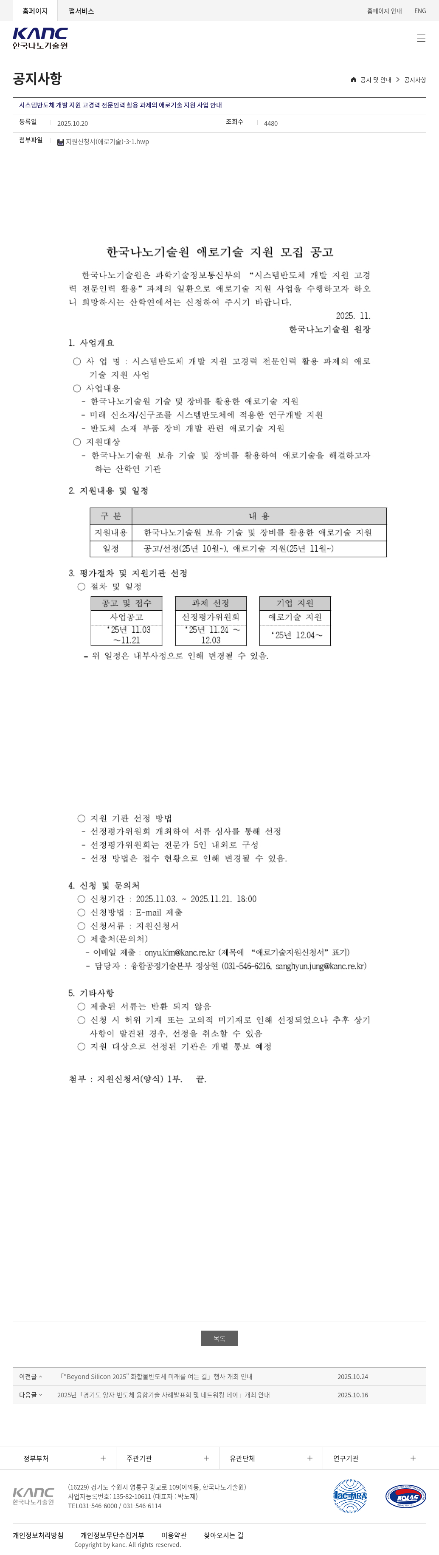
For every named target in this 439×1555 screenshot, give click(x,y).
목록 (219, 1338)
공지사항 (415, 79)
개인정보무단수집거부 (112, 1535)
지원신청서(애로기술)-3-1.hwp (103, 141)
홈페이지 (35, 11)
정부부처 (36, 1458)
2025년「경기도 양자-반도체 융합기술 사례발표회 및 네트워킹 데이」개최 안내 (163, 1394)
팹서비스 (81, 11)
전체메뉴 (421, 38)
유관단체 (242, 1458)
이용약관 (174, 1535)
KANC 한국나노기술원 (40, 38)
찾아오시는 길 (224, 1535)
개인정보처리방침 (38, 1535)
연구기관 (346, 1458)
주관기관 (139, 1458)
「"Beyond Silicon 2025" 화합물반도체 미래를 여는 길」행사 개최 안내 (155, 1376)
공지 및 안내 (375, 79)
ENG (420, 10)
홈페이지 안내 (384, 10)
